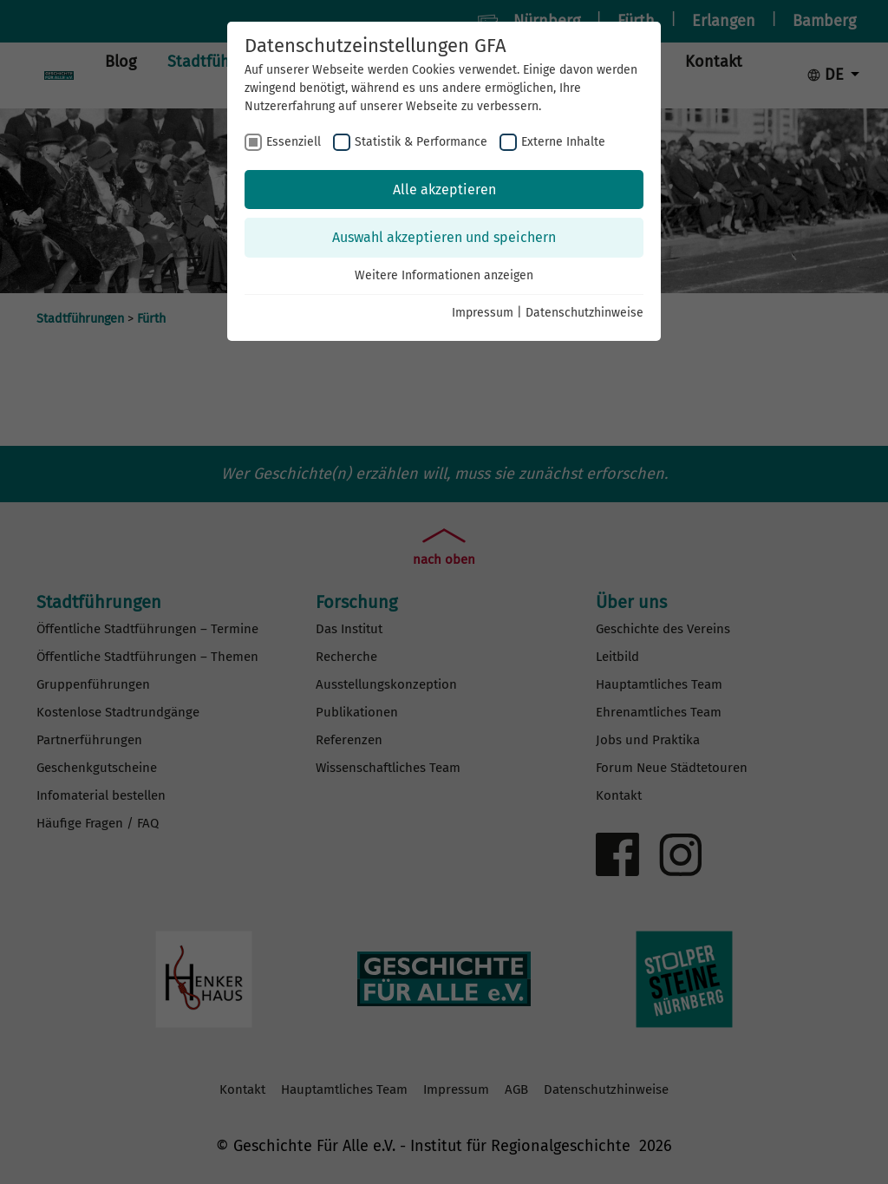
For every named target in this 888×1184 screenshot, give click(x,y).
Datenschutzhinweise (584, 312)
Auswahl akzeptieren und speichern (444, 237)
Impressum (482, 312)
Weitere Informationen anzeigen (444, 275)
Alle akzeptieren (444, 189)
